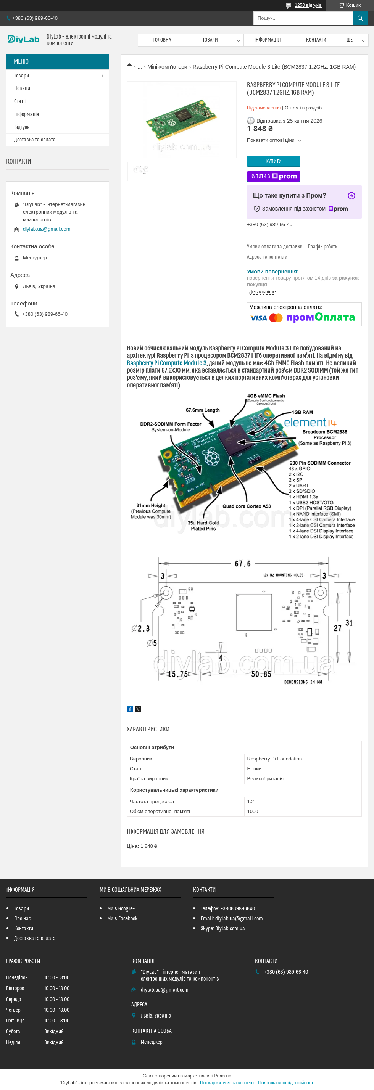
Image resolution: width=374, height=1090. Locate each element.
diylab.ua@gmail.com (46, 229)
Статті (20, 101)
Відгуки (22, 127)
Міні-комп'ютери (167, 67)
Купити (274, 162)
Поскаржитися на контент (227, 1082)
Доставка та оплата (35, 140)
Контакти (316, 40)
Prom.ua (222, 1076)
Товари (210, 40)
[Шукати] (360, 18)
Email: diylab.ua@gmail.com (232, 919)
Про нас (22, 919)
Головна (162, 40)
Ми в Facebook (122, 919)
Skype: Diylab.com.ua (223, 929)
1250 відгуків (308, 5)
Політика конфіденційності (286, 1082)
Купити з (273, 176)
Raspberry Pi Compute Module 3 (166, 363)
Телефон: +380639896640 (228, 909)
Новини (22, 88)
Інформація (268, 40)
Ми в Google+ (121, 909)
